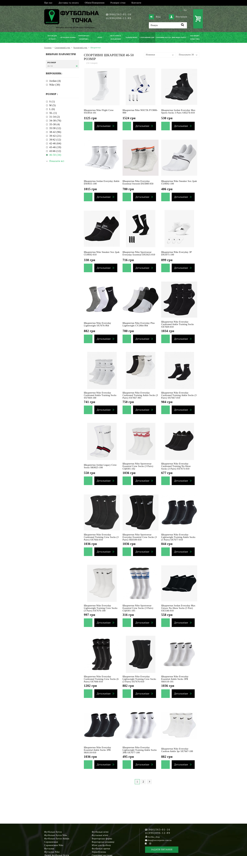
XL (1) (53, 113)
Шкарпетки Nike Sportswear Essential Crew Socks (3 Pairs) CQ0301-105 (138, 608)
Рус (185, 10)
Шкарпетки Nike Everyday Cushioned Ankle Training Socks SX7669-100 (100, 395)
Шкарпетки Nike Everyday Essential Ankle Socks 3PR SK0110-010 (97, 750)
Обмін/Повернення (94, 3)
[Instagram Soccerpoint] (150, 843)
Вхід (155, 16)
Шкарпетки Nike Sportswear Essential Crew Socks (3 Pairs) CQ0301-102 (138, 466)
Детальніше (104, 126)
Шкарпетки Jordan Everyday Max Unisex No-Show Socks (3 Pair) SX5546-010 (178, 608)
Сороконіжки (51, 842)
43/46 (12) (55, 151)
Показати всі (56, 161)
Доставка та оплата (68, 3)
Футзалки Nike (52, 852)
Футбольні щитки (101, 848)
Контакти (136, 3)
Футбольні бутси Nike (55, 835)
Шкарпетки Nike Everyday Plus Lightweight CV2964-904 (139, 324)
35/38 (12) (55, 128)
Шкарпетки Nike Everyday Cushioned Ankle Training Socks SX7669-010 (177, 324)
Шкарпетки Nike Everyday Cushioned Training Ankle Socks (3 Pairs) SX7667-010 (179, 395)
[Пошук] (168, 25)
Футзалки (49, 848)
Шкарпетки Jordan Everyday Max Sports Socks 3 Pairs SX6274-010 (178, 111)
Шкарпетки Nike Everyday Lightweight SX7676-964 (97, 324)
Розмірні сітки (118, 3)
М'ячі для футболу (101, 845)
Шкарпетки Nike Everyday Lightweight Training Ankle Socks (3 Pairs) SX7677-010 (178, 537)
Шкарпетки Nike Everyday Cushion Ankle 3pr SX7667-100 (177, 750)
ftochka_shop (154, 837)
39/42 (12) (55, 139)
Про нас (48, 3)
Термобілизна (99, 852)
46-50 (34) (55, 154)
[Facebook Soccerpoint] (145, 843)
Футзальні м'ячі (100, 835)
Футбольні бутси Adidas (56, 838)
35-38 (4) (54, 124)
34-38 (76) (55, 120)
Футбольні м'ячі (100, 832)
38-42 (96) (55, 132)
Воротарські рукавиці (103, 842)
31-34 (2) (54, 116)
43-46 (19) (55, 147)
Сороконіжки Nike (53, 845)
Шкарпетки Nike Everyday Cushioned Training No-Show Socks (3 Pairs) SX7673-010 (176, 466)
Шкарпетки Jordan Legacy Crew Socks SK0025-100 (100, 466)
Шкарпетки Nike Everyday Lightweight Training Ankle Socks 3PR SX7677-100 (140, 750)
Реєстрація (178, 16)
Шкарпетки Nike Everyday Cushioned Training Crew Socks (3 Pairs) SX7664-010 (101, 537)
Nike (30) (54, 84)
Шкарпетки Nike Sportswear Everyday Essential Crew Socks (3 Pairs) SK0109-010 (140, 537)
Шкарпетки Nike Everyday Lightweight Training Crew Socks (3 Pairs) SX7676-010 (139, 679)
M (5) (52, 105)
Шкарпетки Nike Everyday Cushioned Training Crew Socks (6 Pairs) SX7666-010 (101, 679)
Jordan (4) (55, 81)
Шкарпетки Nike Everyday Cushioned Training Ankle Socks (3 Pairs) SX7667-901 (140, 395)
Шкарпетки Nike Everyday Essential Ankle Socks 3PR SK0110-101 (174, 679)
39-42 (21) (55, 135)
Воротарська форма (102, 838)
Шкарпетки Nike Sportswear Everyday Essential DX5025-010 (139, 253)
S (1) (52, 101)
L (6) (52, 109)
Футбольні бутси (53, 832)
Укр (180, 10)
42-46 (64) (55, 143)
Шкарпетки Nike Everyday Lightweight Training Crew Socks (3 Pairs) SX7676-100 (100, 608)
